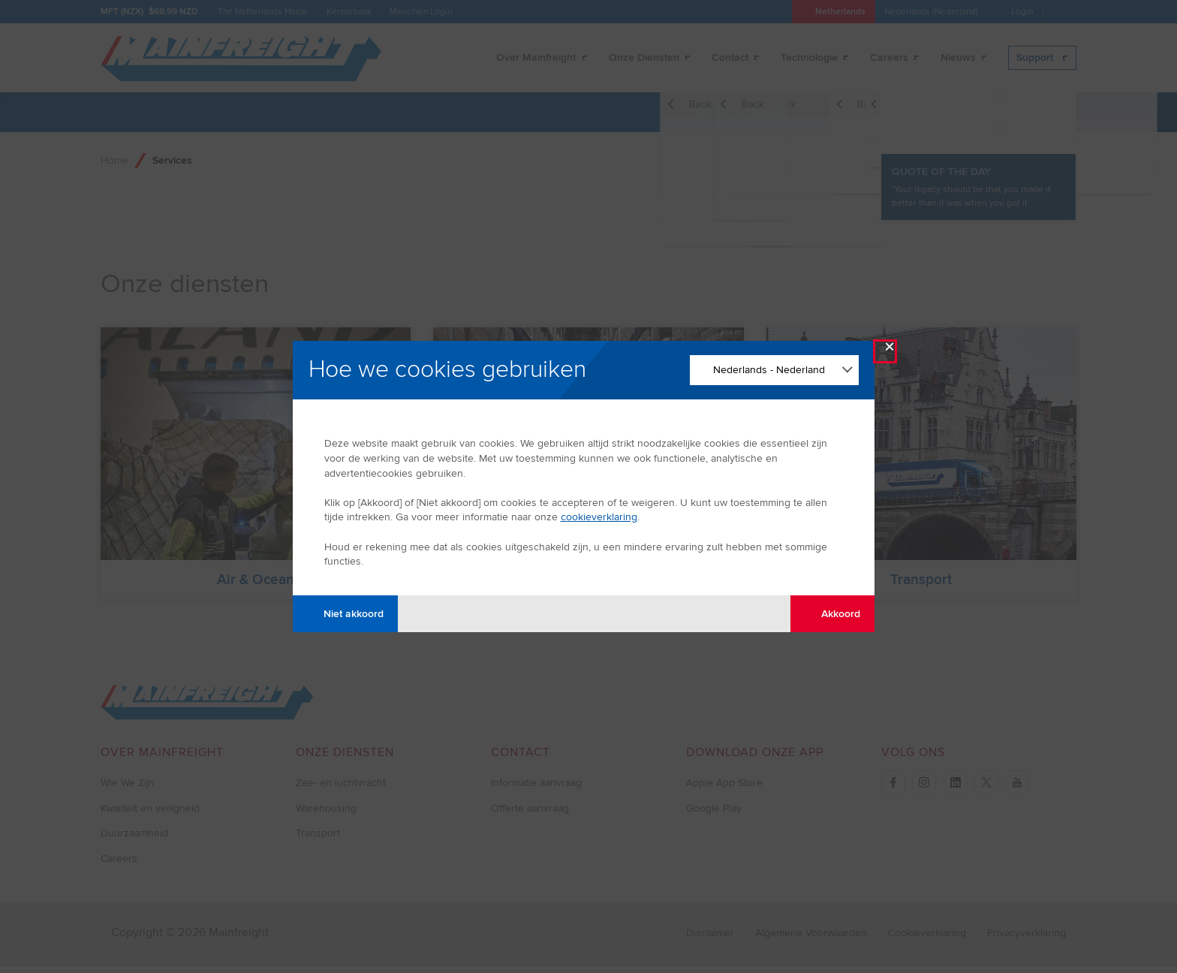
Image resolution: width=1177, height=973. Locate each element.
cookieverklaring (599, 517)
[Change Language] (774, 370)
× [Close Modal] (889, 350)
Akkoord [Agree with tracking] (832, 613)
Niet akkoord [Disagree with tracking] (345, 613)
